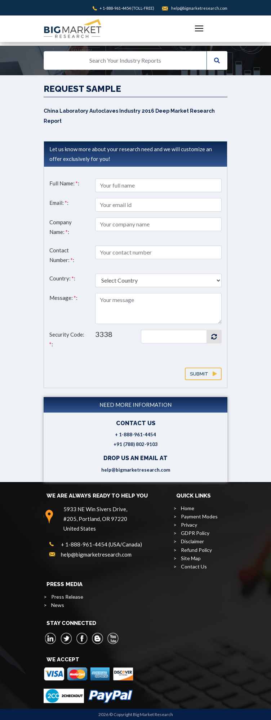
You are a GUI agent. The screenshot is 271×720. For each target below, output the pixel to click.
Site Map (191, 558)
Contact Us (194, 566)
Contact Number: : (61, 255)
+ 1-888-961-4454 (115, 8)
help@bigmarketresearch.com (199, 8)
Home (187, 508)
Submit (203, 374)
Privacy (189, 525)
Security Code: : (66, 339)
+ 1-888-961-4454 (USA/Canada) (101, 544)
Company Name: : (60, 227)
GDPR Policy (195, 533)
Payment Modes (199, 516)
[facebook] (82, 638)
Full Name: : (64, 183)
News (57, 605)
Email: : (58, 202)
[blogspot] (97, 638)
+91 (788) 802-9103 (136, 444)
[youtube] (113, 638)
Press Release (67, 597)
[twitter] (66, 638)
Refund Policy (196, 550)
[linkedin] (51, 638)
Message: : (63, 297)
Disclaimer (192, 541)
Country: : (62, 278)
